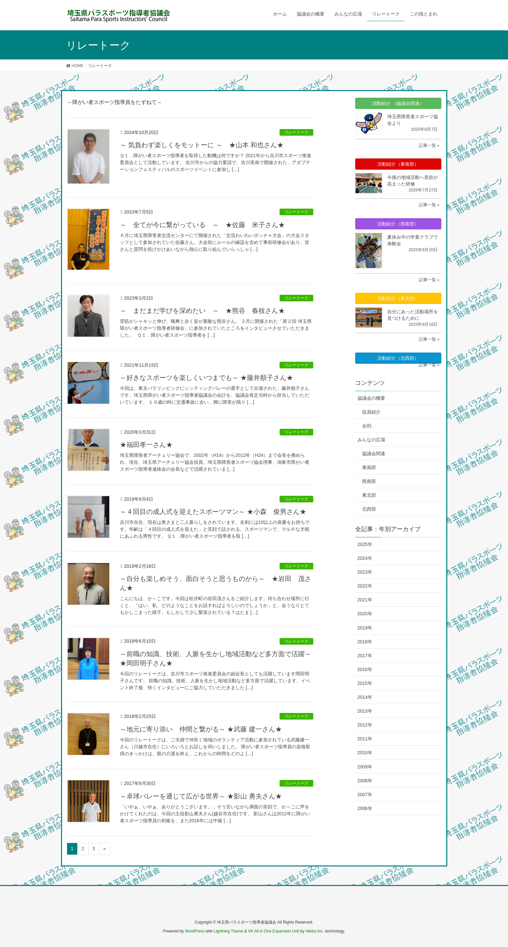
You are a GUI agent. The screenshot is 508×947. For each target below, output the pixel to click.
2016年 (364, 669)
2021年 (364, 599)
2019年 (364, 627)
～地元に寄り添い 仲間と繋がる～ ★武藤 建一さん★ (201, 729)
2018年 (364, 641)
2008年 (364, 780)
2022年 (364, 586)
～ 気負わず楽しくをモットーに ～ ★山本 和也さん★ (202, 145)
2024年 (364, 558)
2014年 (364, 697)
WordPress (194, 931)
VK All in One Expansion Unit (273, 931)
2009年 (364, 766)
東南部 (369, 467)
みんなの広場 (371, 439)
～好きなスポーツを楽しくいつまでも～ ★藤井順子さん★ (206, 377)
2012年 (364, 724)
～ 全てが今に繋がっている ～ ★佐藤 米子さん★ (202, 224)
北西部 (369, 509)
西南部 (369, 481)
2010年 (364, 752)
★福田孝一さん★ (146, 444)
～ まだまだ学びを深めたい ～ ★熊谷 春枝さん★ (202, 310)
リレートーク (296, 132)
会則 (366, 425)
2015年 (364, 683)
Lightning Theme (228, 931)
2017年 (364, 655)
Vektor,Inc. (314, 931)
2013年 (364, 711)
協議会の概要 (371, 398)
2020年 (364, 613)
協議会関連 (373, 453)
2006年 (364, 808)
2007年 (364, 794)
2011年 (364, 738)
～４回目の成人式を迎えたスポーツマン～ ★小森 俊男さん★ (213, 511)
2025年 (364, 544)
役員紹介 (371, 412)
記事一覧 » (429, 145)
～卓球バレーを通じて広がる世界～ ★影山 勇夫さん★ (201, 796)
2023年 (364, 572)
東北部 (369, 495)
